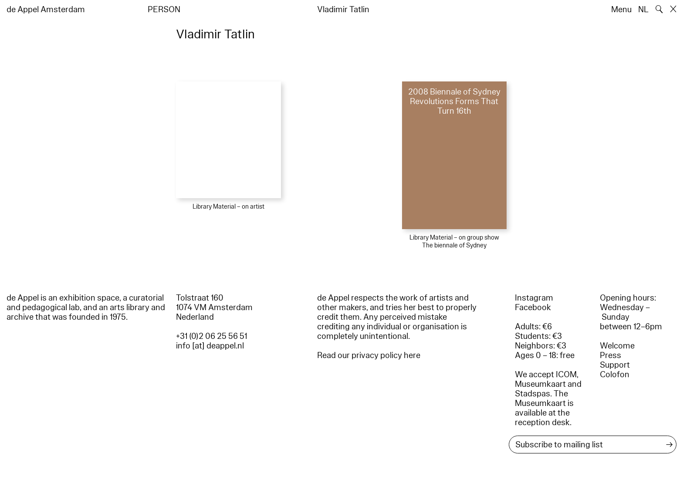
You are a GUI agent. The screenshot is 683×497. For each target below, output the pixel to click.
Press (610, 355)
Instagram (534, 298)
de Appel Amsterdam (46, 9)
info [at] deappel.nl (210, 346)
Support (615, 365)
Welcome (617, 346)
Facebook (533, 307)
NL (643, 9)
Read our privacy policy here (368, 355)
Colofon (614, 374)
